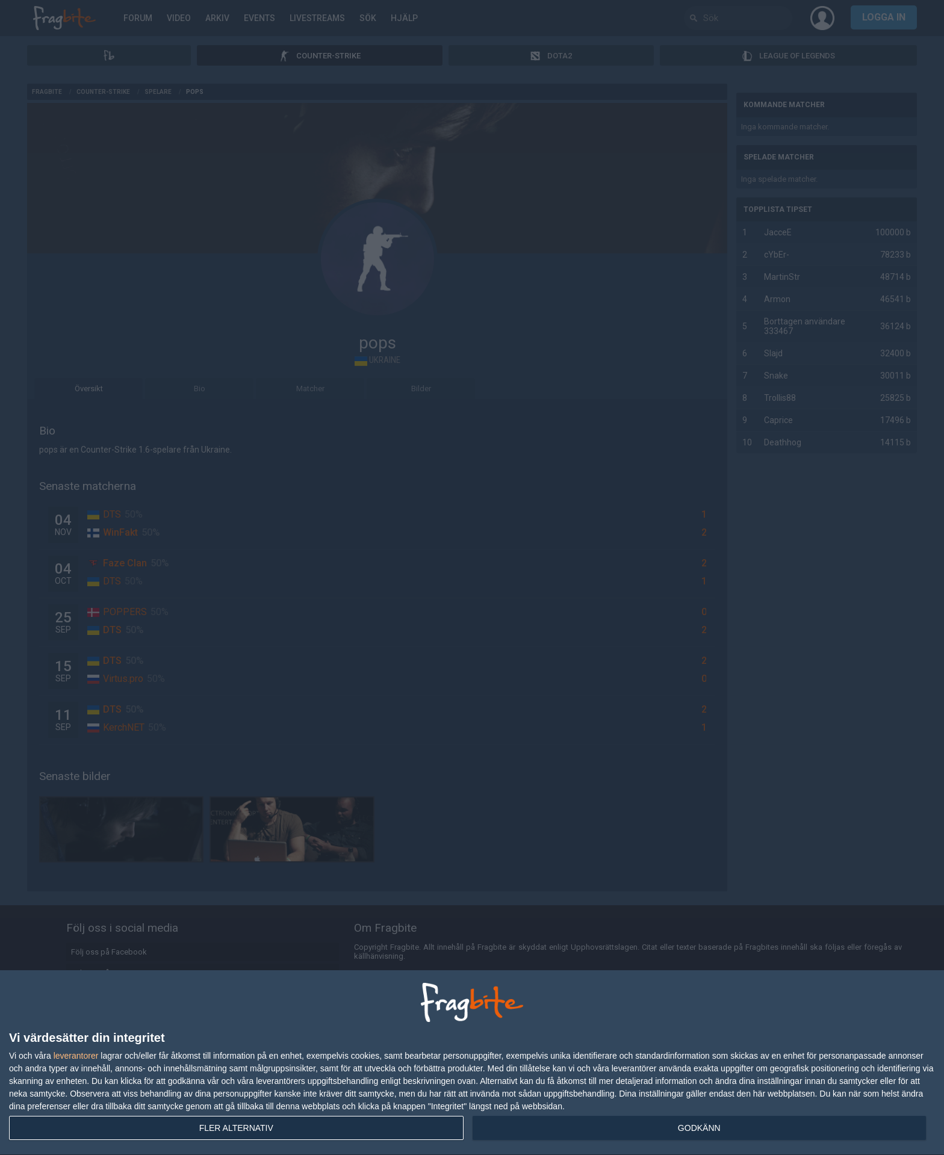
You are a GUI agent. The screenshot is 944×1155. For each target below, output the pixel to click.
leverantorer (76, 1055)
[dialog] (472, 1063)
